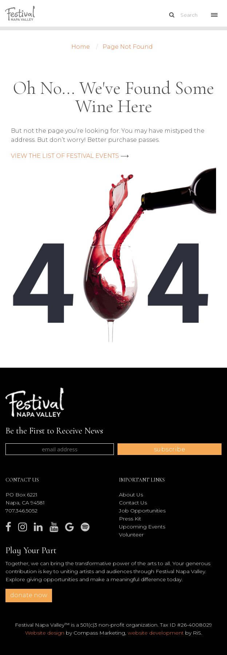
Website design (44, 633)
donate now (28, 595)
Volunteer (131, 534)
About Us (131, 494)
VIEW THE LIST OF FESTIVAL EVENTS (65, 155)
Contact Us (133, 502)
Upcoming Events (142, 526)
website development (156, 633)
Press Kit (130, 518)
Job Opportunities (142, 510)
